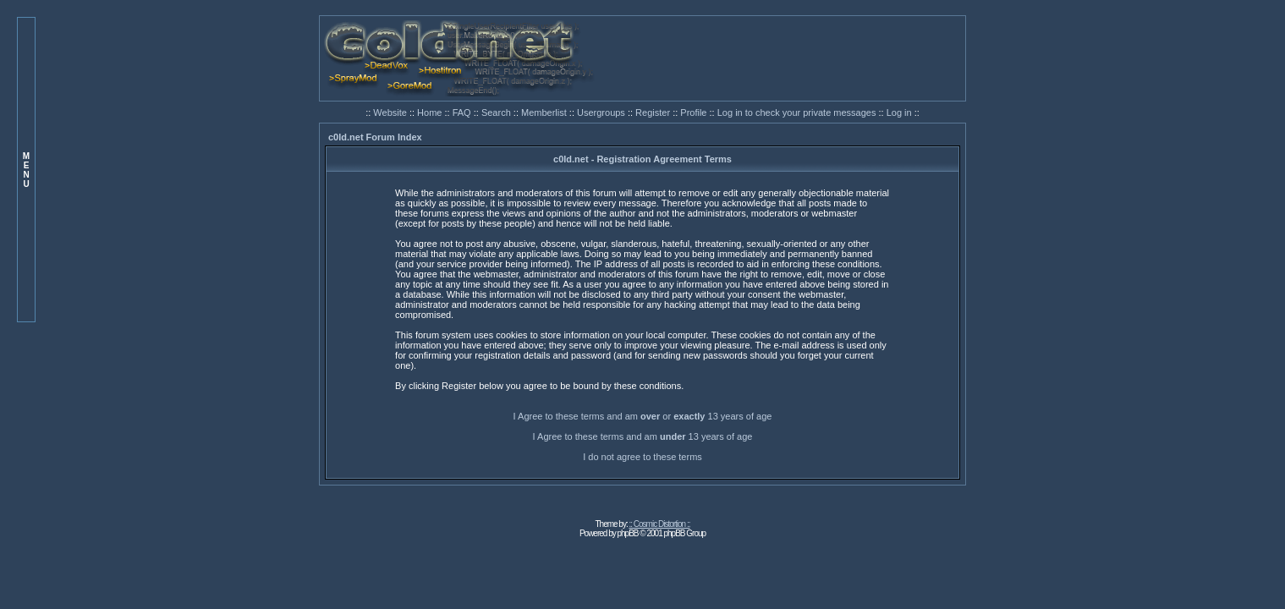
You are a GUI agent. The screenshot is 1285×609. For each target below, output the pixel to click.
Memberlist (545, 112)
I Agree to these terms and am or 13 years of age (642, 416)
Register (654, 112)
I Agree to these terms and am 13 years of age (643, 436)
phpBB (628, 533)
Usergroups (602, 112)
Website (391, 112)
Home (430, 112)
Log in (899, 112)
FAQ (463, 112)
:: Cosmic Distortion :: (659, 524)
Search (497, 112)
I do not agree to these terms (642, 457)
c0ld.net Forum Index (375, 137)
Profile (694, 112)
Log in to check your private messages (798, 112)
